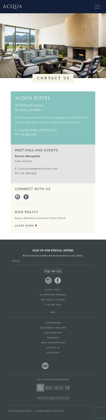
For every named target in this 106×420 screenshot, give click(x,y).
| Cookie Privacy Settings (48, 410)
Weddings (53, 337)
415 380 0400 (29, 134)
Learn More (24, 225)
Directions (53, 352)
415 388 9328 (28, 173)
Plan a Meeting (53, 332)
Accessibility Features (53, 327)
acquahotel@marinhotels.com (38, 130)
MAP (53, 312)
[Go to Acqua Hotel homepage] (11, 6)
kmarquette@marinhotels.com (38, 168)
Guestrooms (53, 322)
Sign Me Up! (53, 271)
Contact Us (53, 347)
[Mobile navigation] (98, 6)
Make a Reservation (53, 342)
